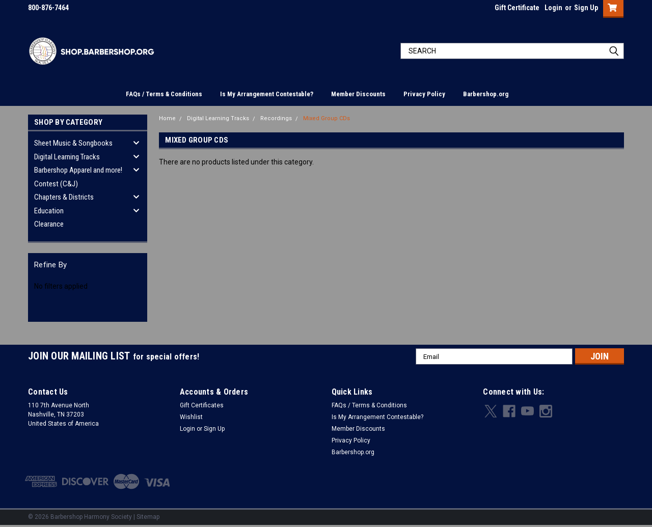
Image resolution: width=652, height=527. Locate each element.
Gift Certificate (517, 8)
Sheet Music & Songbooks (73, 143)
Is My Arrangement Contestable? (266, 94)
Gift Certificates (202, 405)
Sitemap (148, 516)
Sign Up (586, 8)
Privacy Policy (424, 94)
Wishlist (191, 417)
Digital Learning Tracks (67, 156)
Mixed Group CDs (326, 118)
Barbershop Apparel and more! (78, 170)
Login (553, 8)
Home (167, 118)
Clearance (49, 224)
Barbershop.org (485, 94)
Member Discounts (358, 94)
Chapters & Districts (64, 197)
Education (49, 210)
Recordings (276, 118)
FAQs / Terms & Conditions (164, 94)
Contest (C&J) (56, 183)
